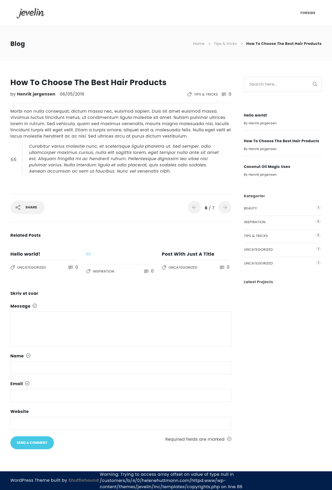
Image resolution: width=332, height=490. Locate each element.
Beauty (250, 208)
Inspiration (103, 271)
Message (23, 306)
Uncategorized (31, 267)
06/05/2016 (72, 94)
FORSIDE (307, 12)
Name (20, 356)
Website (19, 411)
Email (20, 384)
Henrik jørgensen (37, 94)
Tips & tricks (225, 43)
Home (199, 43)
